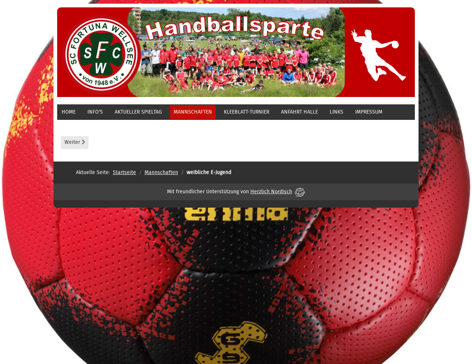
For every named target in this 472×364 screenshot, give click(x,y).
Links (336, 112)
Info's (95, 112)
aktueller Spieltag (138, 112)
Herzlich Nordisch (277, 191)
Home (69, 112)
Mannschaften (193, 112)
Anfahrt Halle (299, 112)
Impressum (368, 112)
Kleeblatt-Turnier (246, 112)
